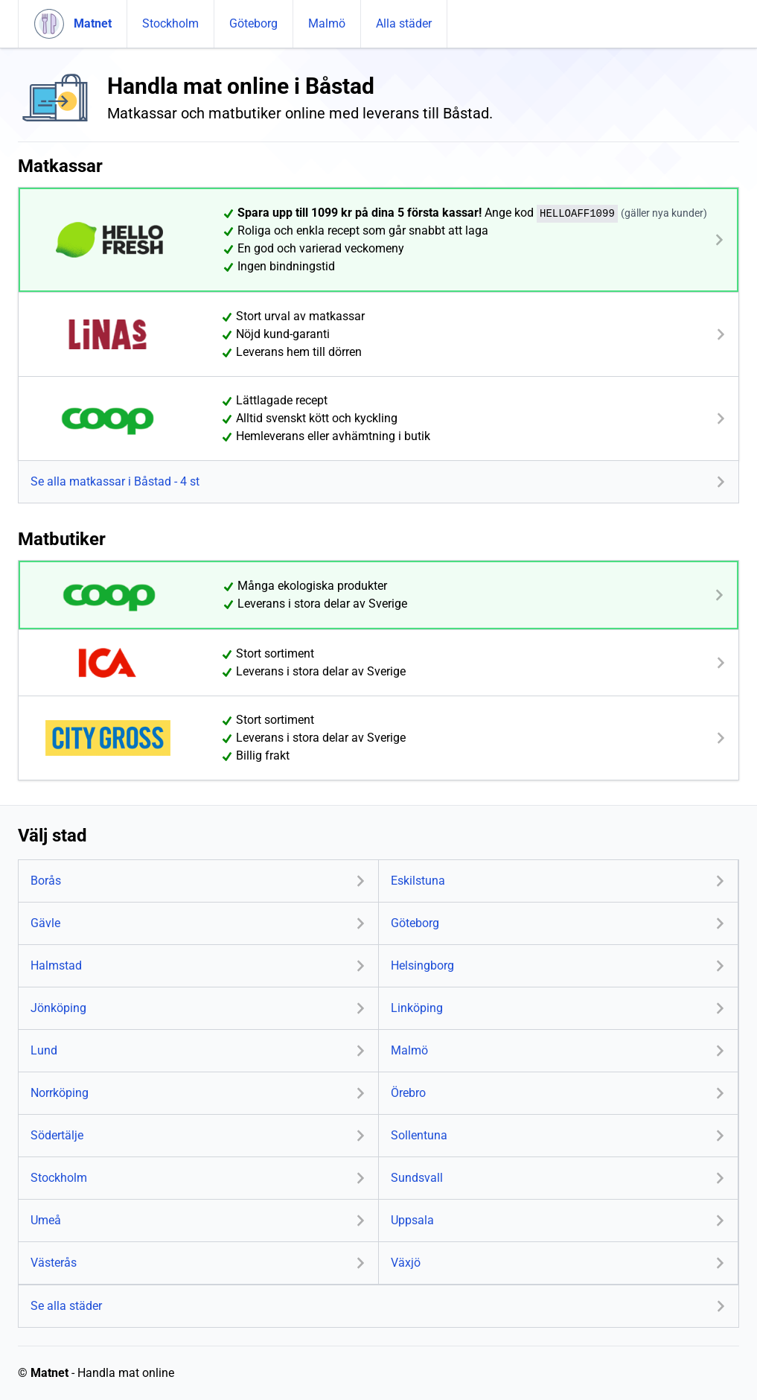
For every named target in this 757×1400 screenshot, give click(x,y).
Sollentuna (419, 1135)
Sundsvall (417, 1178)
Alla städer (404, 23)
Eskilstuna (418, 881)
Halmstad (56, 965)
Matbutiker (62, 539)
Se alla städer (66, 1306)
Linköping (417, 1008)
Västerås (54, 1263)
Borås (46, 881)
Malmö (326, 23)
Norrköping (60, 1093)
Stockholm (170, 23)
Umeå (46, 1220)
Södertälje (57, 1135)
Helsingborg (422, 965)
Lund (44, 1050)
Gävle (45, 923)
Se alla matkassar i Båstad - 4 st (115, 481)
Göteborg (253, 23)
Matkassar (60, 166)
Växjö (406, 1263)
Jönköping (58, 1008)
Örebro (408, 1093)
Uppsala (412, 1220)
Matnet (49, 1373)
